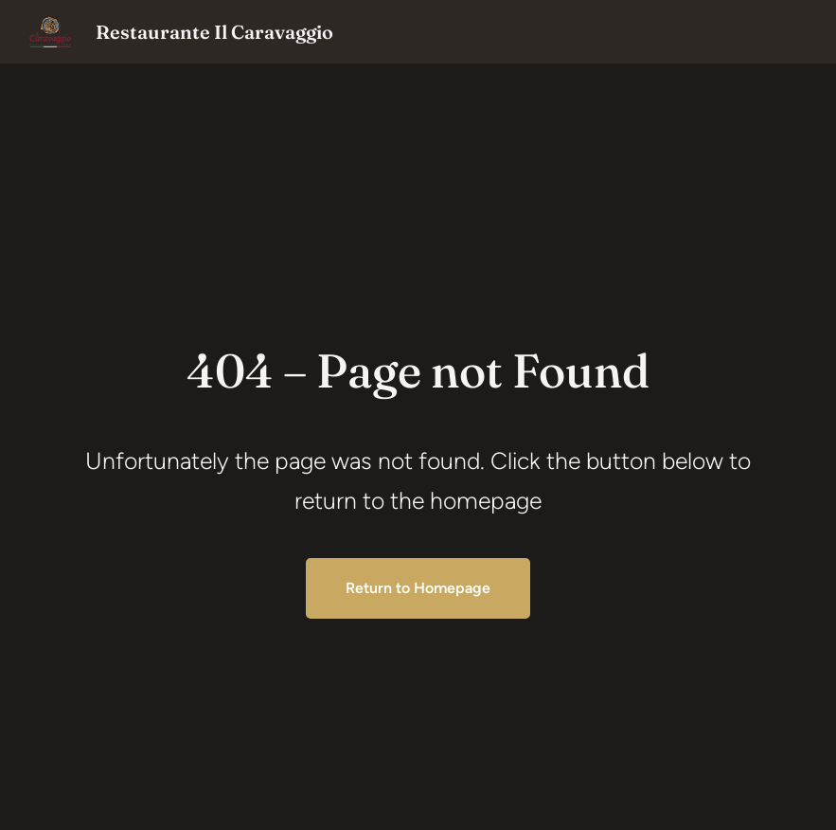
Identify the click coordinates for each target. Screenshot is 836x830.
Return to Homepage (418, 588)
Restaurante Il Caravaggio (214, 32)
